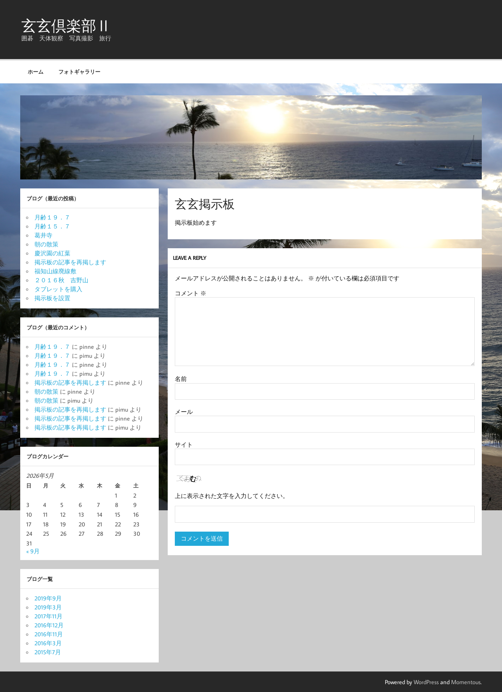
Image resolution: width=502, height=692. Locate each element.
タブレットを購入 (58, 289)
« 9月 (33, 551)
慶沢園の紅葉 (52, 253)
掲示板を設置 (52, 298)
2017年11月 (48, 616)
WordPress (426, 682)
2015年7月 (47, 652)
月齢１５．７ (52, 226)
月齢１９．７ (52, 217)
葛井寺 (43, 235)
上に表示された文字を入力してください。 (232, 496)
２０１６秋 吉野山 (61, 280)
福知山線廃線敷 (55, 271)
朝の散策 (46, 244)
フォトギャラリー (79, 71)
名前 (181, 379)
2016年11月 (48, 634)
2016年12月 (49, 625)
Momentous (466, 682)
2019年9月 (48, 598)
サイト (184, 445)
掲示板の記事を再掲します (70, 262)
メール (184, 412)
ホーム (35, 71)
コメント (190, 293)
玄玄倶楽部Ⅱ (66, 25)
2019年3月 (48, 607)
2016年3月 (48, 643)
